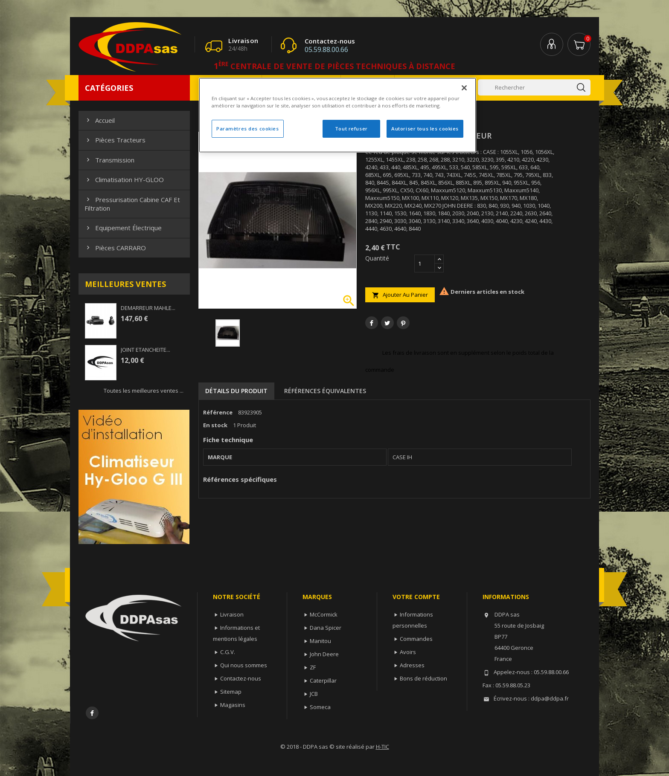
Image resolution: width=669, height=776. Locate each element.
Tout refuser (351, 128)
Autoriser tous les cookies (425, 128)
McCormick (323, 614)
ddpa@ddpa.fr (550, 698)
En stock (215, 425)
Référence (218, 412)
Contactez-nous (240, 678)
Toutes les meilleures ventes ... (143, 390)
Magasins (232, 705)
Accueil (99, 120)
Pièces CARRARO (115, 247)
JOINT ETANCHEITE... (145, 349)
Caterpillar (323, 680)
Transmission (109, 160)
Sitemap (230, 691)
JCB (314, 694)
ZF (313, 667)
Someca (320, 707)
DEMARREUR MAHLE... (148, 308)
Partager (371, 322)
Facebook (92, 713)
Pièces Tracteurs (114, 140)
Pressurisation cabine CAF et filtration (132, 203)
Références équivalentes (325, 391)
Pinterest (403, 322)
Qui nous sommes (243, 665)
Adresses (412, 665)
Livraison (232, 614)
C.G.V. (227, 652)
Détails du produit (236, 391)
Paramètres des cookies (247, 128)
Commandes (416, 639)
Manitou (320, 641)
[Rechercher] (534, 87)
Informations (506, 597)
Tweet (387, 322)
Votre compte (416, 597)
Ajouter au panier (400, 295)
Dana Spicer (325, 627)
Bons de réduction (423, 678)
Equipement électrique (123, 227)
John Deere (324, 654)
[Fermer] (464, 87)
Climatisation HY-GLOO (124, 179)
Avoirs (408, 652)
